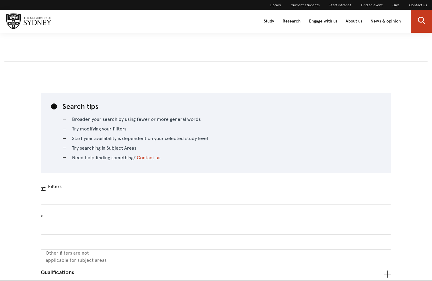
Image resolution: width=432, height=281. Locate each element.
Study (269, 21)
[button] (421, 21)
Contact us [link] (418, 5)
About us (354, 21)
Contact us (148, 157)
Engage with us (323, 21)
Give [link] (396, 5)
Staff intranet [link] (340, 5)
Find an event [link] (372, 5)
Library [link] (275, 5)
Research (292, 21)
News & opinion (385, 21)
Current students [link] (305, 5)
